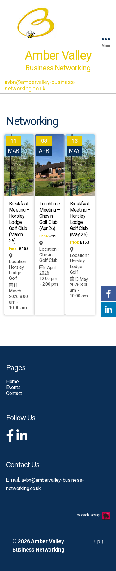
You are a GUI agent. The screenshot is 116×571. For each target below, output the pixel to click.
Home (12, 381)
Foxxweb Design (88, 515)
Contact (14, 393)
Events (13, 387)
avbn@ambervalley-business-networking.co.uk (40, 85)
